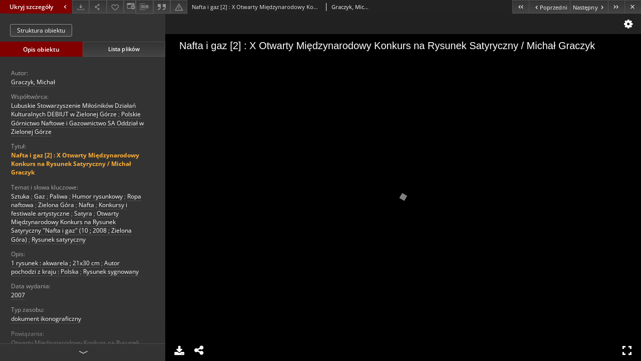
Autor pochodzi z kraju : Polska (65, 267)
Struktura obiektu (41, 30)
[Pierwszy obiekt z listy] (520, 7)
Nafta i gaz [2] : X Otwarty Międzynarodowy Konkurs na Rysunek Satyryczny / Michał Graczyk (75, 163)
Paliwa (59, 196)
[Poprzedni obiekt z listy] (549, 7)
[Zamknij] (632, 7)
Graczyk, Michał (33, 82)
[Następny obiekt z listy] (589, 7)
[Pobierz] (80, 7)
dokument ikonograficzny (46, 318)
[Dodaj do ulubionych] (115, 7)
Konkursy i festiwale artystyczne (69, 209)
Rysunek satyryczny (59, 239)
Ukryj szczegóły (39, 7)
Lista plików (124, 49)
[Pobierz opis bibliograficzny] (144, 7)
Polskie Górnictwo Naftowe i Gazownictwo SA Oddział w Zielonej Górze (77, 122)
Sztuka (20, 196)
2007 (18, 295)
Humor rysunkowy (97, 196)
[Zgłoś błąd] (178, 7)
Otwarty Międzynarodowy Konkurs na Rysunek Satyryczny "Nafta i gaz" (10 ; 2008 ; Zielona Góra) (71, 226)
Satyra (83, 213)
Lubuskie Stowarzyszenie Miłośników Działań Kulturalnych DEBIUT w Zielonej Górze (73, 109)
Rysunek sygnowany (111, 271)
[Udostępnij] (97, 7)
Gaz (39, 196)
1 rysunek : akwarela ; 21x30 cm (55, 263)
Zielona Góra (56, 205)
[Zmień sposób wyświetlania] (130, 7)
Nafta (86, 205)
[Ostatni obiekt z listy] (616, 7)
